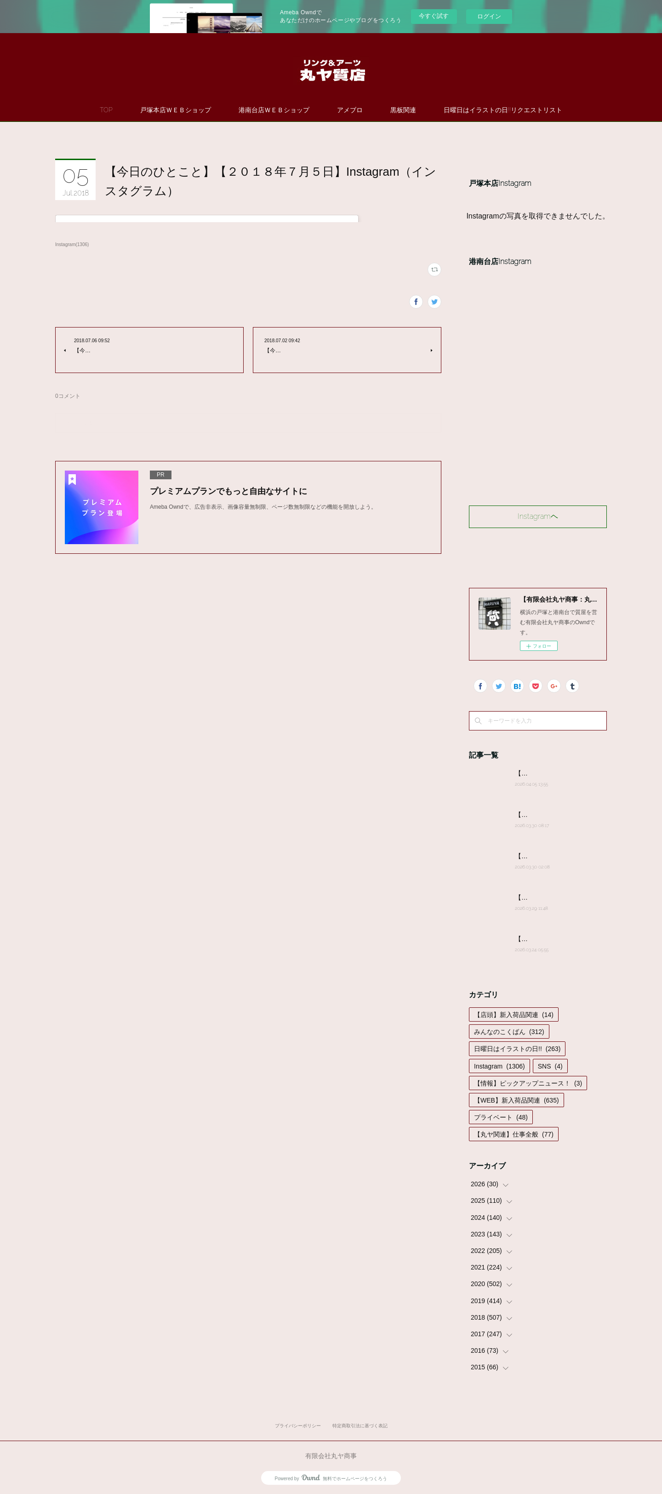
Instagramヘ (538, 516)
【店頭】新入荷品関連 (514, 1014)
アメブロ (350, 110)
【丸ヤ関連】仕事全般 (514, 1134)
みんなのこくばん (509, 1031)
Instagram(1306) (72, 244)
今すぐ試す (434, 15)
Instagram (499, 1066)
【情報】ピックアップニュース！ (528, 1083)
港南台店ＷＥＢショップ (274, 110)
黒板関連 (403, 110)
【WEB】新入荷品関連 (516, 1100)
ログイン (489, 16)
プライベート (501, 1117)
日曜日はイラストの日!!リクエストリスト (503, 110)
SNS (550, 1066)
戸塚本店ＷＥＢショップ (175, 110)
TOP (106, 110)
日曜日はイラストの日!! (517, 1048)
